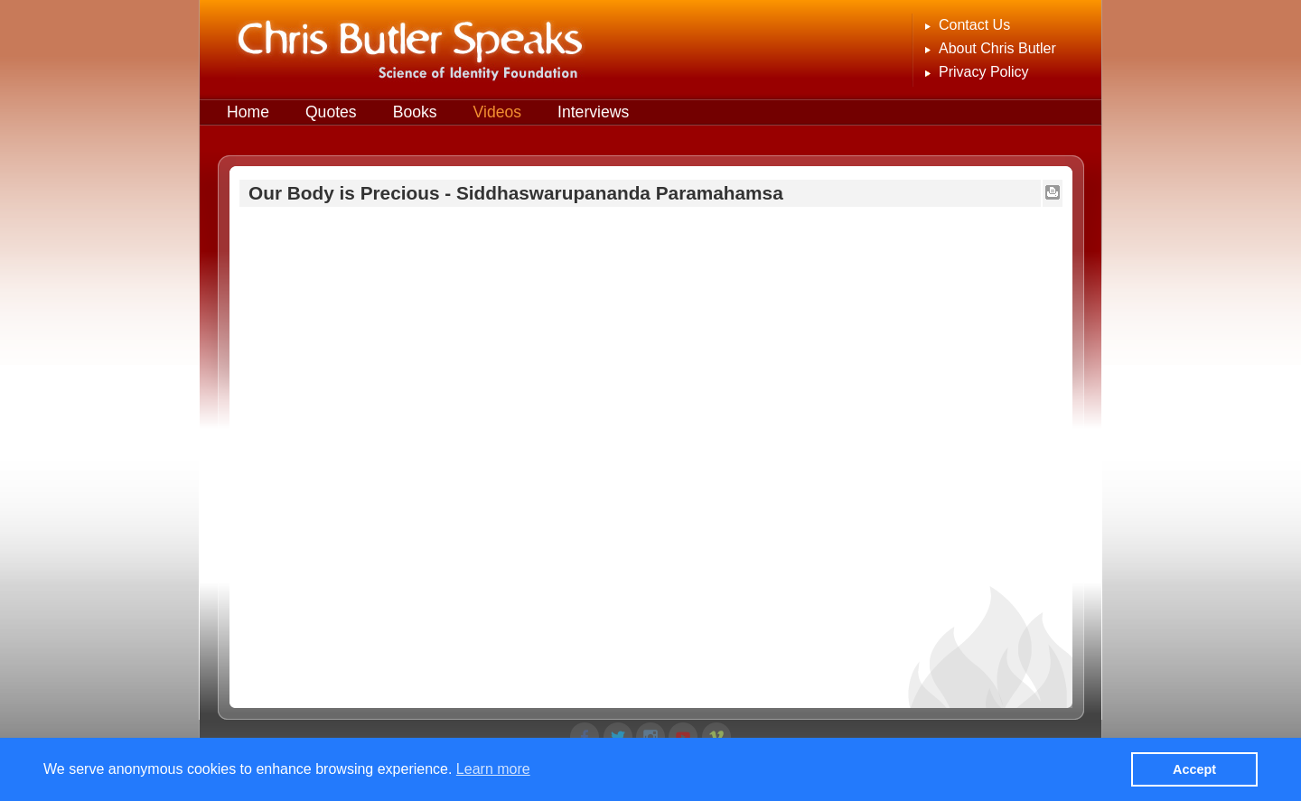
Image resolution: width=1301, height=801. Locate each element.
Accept (1194, 769)
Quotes (331, 112)
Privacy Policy (984, 71)
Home (248, 112)
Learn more (493, 769)
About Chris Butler (997, 48)
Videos (497, 112)
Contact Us (974, 25)
